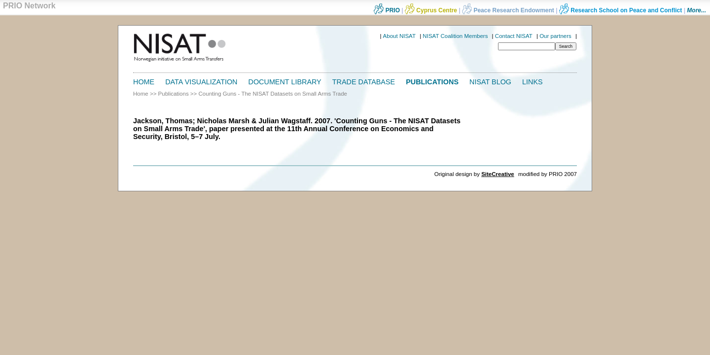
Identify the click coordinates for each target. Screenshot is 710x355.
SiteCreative (497, 174)
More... (696, 10)
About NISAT (399, 36)
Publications (432, 82)
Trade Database (363, 82)
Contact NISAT (513, 36)
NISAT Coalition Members (455, 36)
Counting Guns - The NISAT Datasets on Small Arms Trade (273, 94)
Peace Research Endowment (509, 10)
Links (532, 82)
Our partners (555, 36)
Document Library (284, 82)
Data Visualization (201, 82)
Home (143, 82)
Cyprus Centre (431, 10)
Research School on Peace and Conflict (620, 10)
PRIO (387, 10)
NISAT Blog (490, 82)
